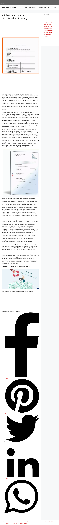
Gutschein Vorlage (42, 7)
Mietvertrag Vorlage (48, 30)
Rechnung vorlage (52, 7)
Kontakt (2, 3)
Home (2, 1)
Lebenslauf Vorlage (48, 28)
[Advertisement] (20, 28)
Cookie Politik (39, 1)
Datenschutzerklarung (15, 1)
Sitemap (46, 1)
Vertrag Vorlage (47, 34)
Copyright (33, 1)
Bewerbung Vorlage (48, 18)
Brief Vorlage (24, 7)
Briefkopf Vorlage (32, 7)
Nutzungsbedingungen (25, 1)
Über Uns (7, 1)
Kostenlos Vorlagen (9, 7)
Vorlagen (12, 11)
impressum (52, 1)
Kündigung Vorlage (48, 26)
